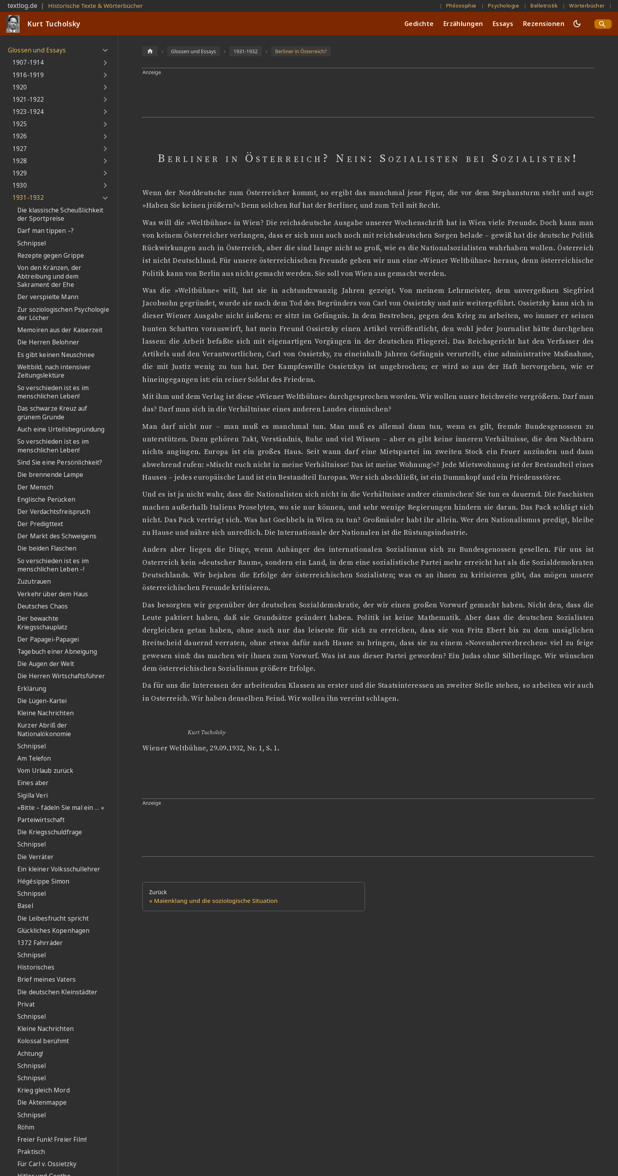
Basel (25, 906)
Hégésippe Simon (43, 881)
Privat (26, 1004)
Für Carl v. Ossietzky (46, 1164)
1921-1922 (28, 99)
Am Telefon (34, 758)
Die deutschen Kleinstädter (57, 992)
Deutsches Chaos (42, 606)
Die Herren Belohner (48, 342)
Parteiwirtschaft (41, 820)
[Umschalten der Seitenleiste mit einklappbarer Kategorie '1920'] (105, 87)
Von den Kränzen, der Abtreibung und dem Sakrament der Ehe (49, 276)
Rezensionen (543, 23)
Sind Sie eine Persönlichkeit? (59, 462)
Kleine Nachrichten (45, 713)
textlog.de (22, 5)
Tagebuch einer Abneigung (57, 652)
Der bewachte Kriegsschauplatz (42, 622)
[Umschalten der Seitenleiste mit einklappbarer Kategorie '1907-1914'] (105, 62)
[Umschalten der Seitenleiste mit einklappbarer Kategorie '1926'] (105, 136)
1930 (20, 185)
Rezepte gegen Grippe (50, 255)
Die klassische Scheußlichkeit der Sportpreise (60, 214)
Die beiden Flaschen (46, 548)
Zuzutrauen (34, 581)
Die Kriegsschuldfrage (49, 832)
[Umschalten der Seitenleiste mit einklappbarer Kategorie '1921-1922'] (105, 99)
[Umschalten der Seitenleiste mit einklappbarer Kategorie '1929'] (105, 173)
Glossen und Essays (37, 50)
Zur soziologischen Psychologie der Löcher (63, 313)
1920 (20, 87)
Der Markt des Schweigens (57, 536)
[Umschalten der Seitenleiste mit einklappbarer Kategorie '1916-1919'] (105, 75)
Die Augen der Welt (45, 664)
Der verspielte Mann (47, 297)
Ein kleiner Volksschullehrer (58, 869)
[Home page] (149, 51)
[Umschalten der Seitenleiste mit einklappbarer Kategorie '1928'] (105, 161)
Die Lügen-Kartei (42, 701)
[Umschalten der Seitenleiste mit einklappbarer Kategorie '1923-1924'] (105, 112)
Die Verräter (35, 857)
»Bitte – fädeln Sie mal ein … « (60, 808)
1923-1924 (28, 112)
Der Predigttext (40, 524)
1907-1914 (28, 62)
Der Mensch (35, 487)
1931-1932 (28, 198)
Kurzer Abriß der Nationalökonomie (44, 729)
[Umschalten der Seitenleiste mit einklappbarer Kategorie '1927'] (105, 149)
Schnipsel (31, 243)
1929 (20, 173)
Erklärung (31, 689)
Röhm (26, 1127)
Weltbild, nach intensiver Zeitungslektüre (54, 371)
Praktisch (31, 1152)
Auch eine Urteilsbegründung (60, 429)
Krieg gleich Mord (43, 1090)
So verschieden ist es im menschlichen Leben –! (53, 565)
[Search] (603, 24)
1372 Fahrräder (40, 943)
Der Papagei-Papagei (48, 639)
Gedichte (419, 23)
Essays (503, 23)
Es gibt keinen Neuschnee (56, 355)
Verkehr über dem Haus (52, 594)
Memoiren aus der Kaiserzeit (59, 330)
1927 (20, 149)
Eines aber (33, 783)
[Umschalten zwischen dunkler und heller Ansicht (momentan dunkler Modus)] (577, 23)
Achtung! (30, 1053)
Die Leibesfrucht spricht (53, 918)
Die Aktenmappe (42, 1102)
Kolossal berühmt (43, 1041)
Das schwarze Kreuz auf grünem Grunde (52, 412)
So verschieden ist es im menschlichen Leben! (53, 392)
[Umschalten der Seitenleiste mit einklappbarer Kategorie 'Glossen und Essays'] (105, 50)
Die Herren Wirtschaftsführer (61, 676)
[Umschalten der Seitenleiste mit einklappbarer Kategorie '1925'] (105, 124)
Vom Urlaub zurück (45, 771)
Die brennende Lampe (50, 475)
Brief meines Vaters (46, 979)
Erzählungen (463, 23)
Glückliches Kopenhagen (53, 931)
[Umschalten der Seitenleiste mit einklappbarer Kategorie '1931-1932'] (105, 198)
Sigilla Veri (32, 795)
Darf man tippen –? (45, 231)
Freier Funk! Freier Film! (52, 1139)
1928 (20, 161)
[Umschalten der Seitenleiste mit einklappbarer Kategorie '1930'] (105, 185)
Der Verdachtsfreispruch (53, 512)
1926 (20, 136)
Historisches (35, 967)
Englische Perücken (46, 499)
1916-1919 (28, 75)
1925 (20, 124)
